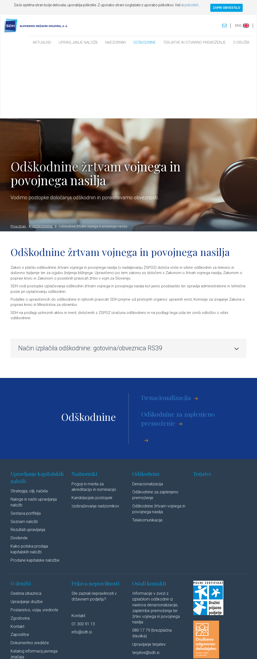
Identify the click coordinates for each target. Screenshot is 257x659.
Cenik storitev (22, 604)
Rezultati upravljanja (28, 461)
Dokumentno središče (30, 574)
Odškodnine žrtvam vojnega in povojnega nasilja (93, 158)
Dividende (19, 469)
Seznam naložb (24, 452)
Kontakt (17, 557)
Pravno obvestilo (65, 650)
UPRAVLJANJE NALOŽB (78, 42)
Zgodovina (20, 549)
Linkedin (204, 650)
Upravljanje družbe (27, 533)
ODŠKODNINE (144, 42)
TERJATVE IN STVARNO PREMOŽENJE (194, 42)
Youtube (225, 650)
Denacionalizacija (166, 329)
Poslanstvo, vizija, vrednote (34, 541)
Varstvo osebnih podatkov (99, 650)
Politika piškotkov (134, 650)
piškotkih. (191, 5)
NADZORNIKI (115, 42)
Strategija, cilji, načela (29, 422)
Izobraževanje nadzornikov (95, 437)
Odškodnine (146, 405)
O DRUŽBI (241, 42)
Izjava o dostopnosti (164, 650)
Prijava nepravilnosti (95, 514)
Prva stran (20, 158)
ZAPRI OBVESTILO (226, 8)
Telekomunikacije (147, 451)
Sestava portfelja (26, 444)
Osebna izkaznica (26, 524)
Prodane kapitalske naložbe (35, 491)
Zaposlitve (20, 566)
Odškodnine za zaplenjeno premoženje (178, 349)
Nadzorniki (84, 405)
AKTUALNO (42, 42)
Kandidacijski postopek (92, 429)
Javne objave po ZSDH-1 (33, 596)
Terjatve (202, 405)
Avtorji (186, 650)
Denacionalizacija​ (147, 415)
